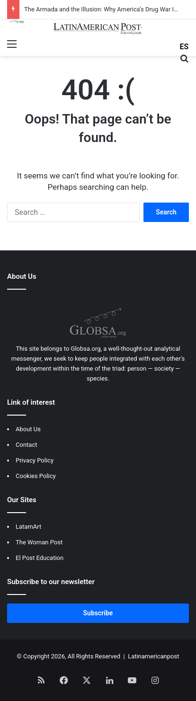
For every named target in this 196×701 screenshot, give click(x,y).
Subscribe (98, 613)
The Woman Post (39, 542)
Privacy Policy (34, 460)
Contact (26, 444)
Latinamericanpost (153, 656)
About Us (28, 429)
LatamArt (28, 526)
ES (184, 46)
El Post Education (39, 557)
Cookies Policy (36, 475)
